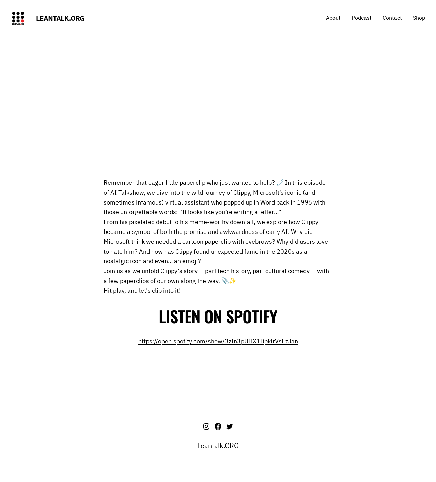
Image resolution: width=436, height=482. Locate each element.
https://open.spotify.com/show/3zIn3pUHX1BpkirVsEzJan (218, 341)
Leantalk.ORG (60, 18)
